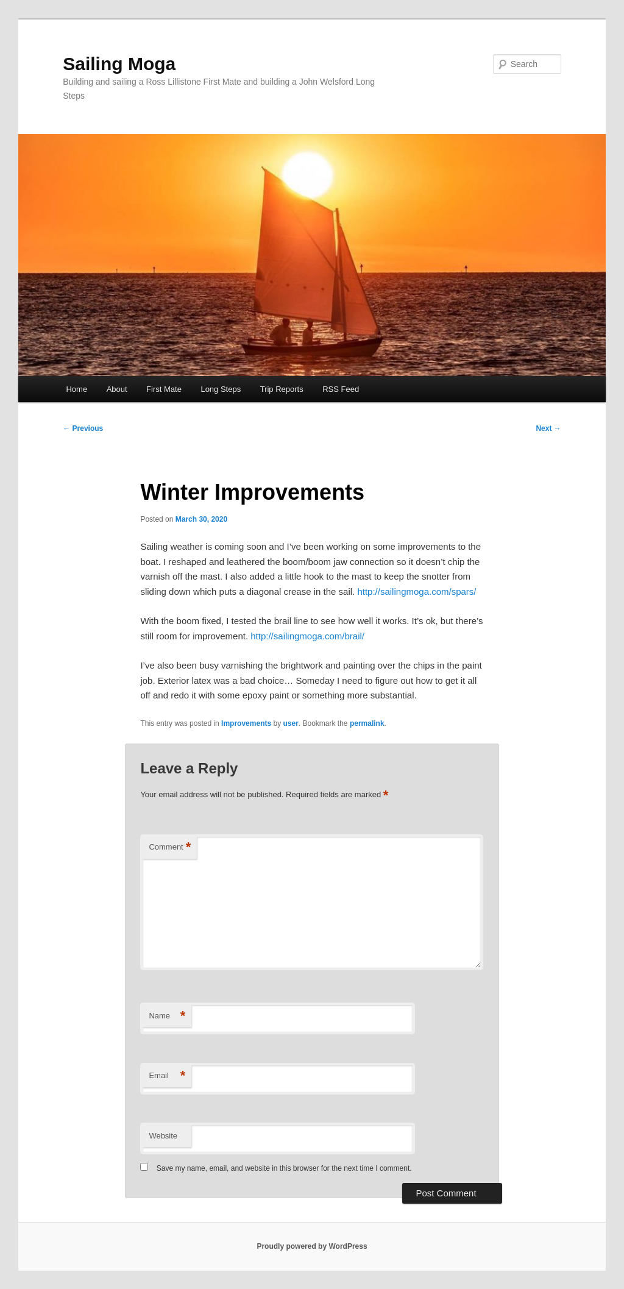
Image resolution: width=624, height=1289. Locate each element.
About (117, 389)
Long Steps (220, 389)
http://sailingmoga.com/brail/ (307, 636)
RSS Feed (340, 389)
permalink (367, 723)
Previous (83, 428)
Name (167, 1016)
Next (548, 428)
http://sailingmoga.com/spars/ (416, 591)
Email (167, 1076)
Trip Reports (281, 389)
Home (76, 389)
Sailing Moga (119, 64)
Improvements (246, 723)
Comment (170, 847)
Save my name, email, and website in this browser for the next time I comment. (284, 1168)
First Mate (164, 389)
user (290, 723)
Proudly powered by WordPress (312, 1246)
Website (163, 1135)
